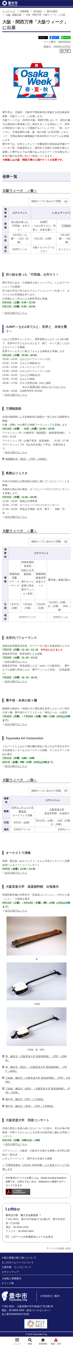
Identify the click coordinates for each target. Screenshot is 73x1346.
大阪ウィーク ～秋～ (19, 780)
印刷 (67, 51)
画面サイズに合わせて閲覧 (46, 201)
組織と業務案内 (12, 1278)
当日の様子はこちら (16, 313)
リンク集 (9, 1283)
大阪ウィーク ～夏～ (19, 531)
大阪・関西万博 (13, 15)
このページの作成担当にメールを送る (32, 1236)
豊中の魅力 (52, 11)
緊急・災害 (56, 1344)
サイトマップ (11, 1272)
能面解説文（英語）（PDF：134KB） (26, 459)
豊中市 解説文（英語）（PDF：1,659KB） (30, 1106)
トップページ (8, 11)
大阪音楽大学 (56, 809)
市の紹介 (37, 11)
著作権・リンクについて (17, 1267)
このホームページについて (19, 1262)
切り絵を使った (19, 222)
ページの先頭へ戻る (60, 1248)
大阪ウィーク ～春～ (19, 191)
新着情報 (43, 1344)
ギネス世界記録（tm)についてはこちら (44, 387)
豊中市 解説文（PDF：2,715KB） (25, 1099)
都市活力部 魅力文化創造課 (22, 1215)
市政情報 (24, 11)
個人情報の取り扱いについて (20, 1257)
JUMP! (43, 222)
